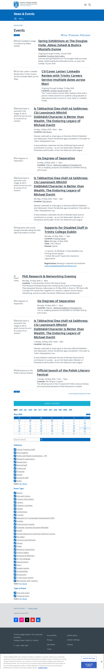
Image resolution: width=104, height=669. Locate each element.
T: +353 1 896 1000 (21, 645)
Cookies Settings (73, 640)
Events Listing (18, 25)
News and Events (19, 608)
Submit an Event (52, 403)
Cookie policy (72, 635)
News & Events (24, 14)
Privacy (49, 640)
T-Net (49, 649)
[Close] (101, 663)
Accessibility (52, 635)
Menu (19, 18)
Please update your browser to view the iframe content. (52, 214)
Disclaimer (51, 644)
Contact (70, 644)
